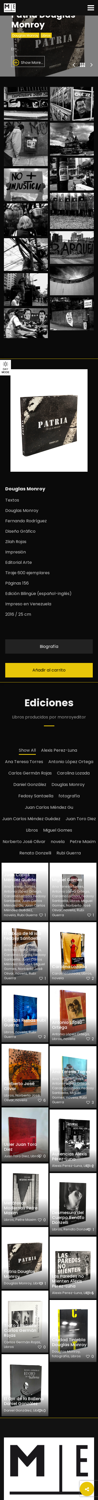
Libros (46, 35)
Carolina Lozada (73, 773)
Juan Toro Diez (81, 819)
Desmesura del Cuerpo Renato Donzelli (68, 1217)
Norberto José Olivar (24, 842)
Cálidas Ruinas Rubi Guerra (25, 1022)
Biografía (49, 646)
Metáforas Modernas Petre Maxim (20, 1208)
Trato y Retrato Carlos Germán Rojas (20, 1330)
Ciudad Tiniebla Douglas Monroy (69, 1342)
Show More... (28, 62)
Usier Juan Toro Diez (20, 1146)
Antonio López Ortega (70, 762)
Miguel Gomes (57, 830)
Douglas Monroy (25, 35)
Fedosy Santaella (35, 796)
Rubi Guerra (68, 853)
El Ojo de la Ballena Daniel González (24, 1401)
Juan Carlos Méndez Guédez (31, 819)
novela (58, 842)
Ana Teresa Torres (24, 762)
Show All (27, 750)
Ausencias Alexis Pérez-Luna (69, 1156)
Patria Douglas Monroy (19, 1274)
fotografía (69, 796)
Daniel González (29, 784)
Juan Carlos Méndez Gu (49, 807)
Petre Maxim (83, 842)
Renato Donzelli (35, 853)
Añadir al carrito (49, 670)
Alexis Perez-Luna (59, 750)
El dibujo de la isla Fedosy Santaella (22, 935)
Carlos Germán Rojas (30, 773)
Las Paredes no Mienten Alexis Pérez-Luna (68, 1281)
